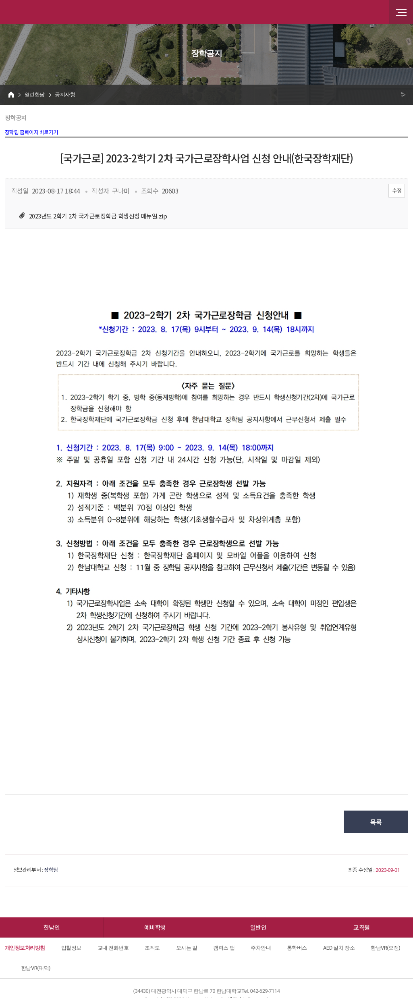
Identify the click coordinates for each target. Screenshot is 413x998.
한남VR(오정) (385, 948)
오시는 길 (186, 948)
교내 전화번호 (113, 948)
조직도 (152, 948)
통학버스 (297, 948)
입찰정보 (71, 948)
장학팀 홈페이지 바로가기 (31, 132)
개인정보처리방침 (25, 948)
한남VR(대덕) (35, 968)
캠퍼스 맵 (224, 948)
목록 (376, 822)
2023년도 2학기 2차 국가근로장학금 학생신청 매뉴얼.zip (98, 216)
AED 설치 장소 (339, 948)
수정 (396, 190)
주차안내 (261, 948)
